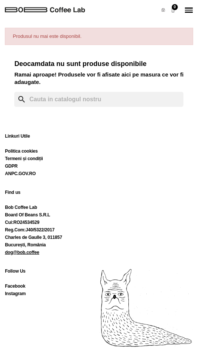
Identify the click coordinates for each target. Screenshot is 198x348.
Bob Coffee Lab (21, 207)
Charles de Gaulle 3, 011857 (33, 237)
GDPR (11, 166)
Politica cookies (21, 151)
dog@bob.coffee (22, 252)
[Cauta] (98, 99)
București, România (25, 245)
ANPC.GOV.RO (20, 173)
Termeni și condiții (24, 158)
